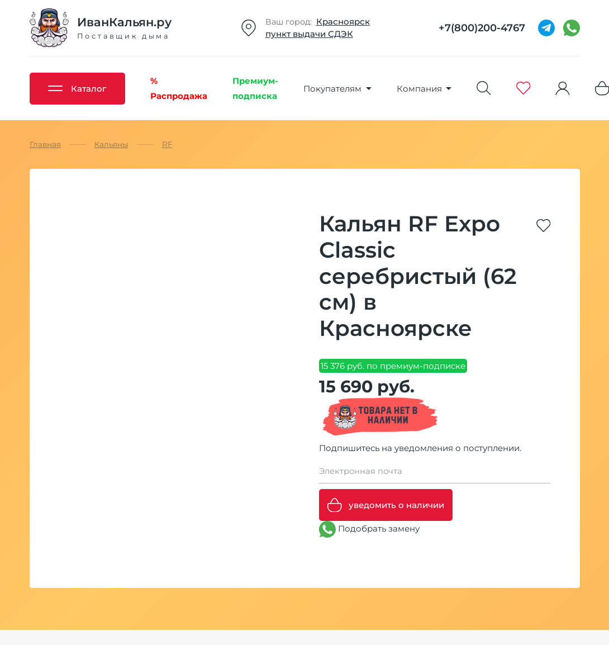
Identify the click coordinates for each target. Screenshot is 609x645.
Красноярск (343, 21)
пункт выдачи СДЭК (309, 34)
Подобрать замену (369, 529)
